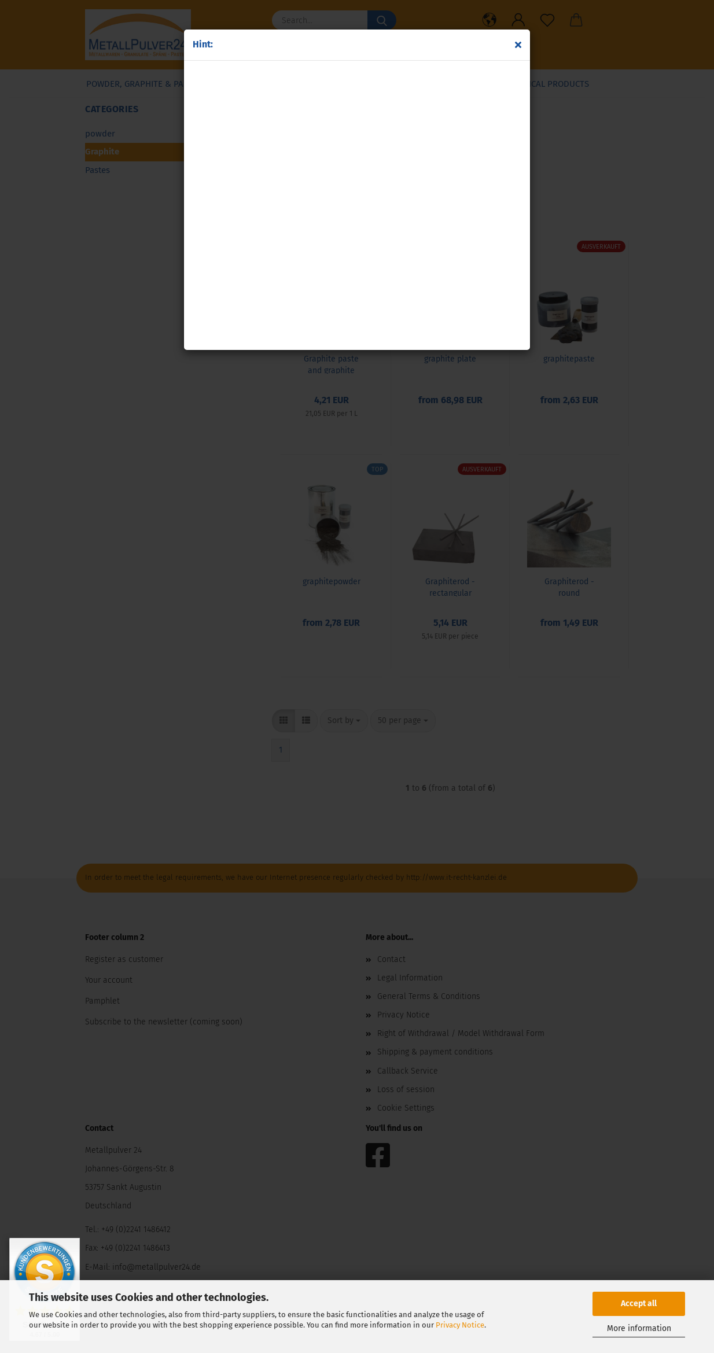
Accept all (639, 1303)
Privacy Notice (460, 1325)
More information (639, 1328)
